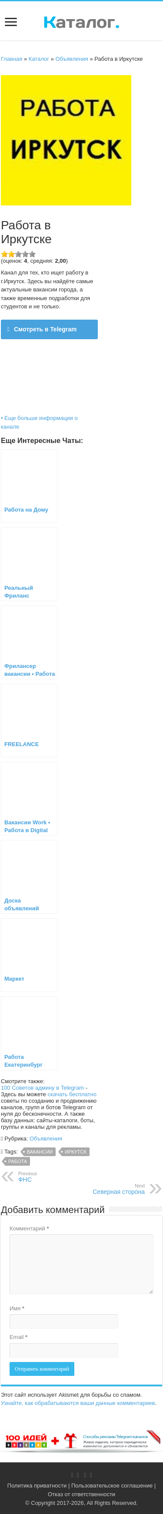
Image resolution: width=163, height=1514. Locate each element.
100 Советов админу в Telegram (42, 1087)
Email (18, 1337)
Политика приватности (37, 1485)
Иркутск (75, 1151)
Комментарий (29, 1228)
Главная (11, 59)
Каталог (39, 59)
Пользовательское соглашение (112, 1485)
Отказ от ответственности (81, 1494)
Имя (17, 1308)
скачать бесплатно (71, 1094)
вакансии (40, 1151)
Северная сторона (100, 1189)
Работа (17, 1161)
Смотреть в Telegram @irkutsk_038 (42, 332)
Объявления (72, 59)
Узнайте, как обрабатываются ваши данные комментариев (78, 1403)
